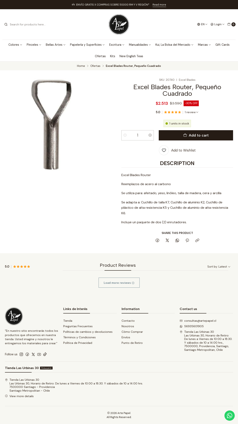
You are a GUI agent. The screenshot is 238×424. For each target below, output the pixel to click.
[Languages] (202, 24)
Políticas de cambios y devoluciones (88, 332)
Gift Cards (222, 45)
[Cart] (231, 24)
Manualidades (140, 45)
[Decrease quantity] (125, 135)
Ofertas (100, 56)
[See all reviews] (192, 112)
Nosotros (128, 326)
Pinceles (34, 45)
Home (81, 66)
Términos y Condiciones (79, 337)
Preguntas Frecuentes (78, 326)
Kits (112, 56)
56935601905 (192, 326)
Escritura (117, 45)
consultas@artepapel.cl (198, 321)
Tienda (67, 321)
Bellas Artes (56, 45)
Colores (15, 45)
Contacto (128, 321)
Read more (159, 4)
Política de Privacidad (77, 343)
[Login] (217, 24)
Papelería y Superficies (87, 45)
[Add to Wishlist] (177, 150)
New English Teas (131, 56)
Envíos (126, 337)
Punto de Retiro (132, 343)
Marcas (204, 45)
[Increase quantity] (150, 135)
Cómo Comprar (132, 332)
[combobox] (25, 24)
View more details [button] (19, 396)
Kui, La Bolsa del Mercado (174, 45)
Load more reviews (119, 290)
